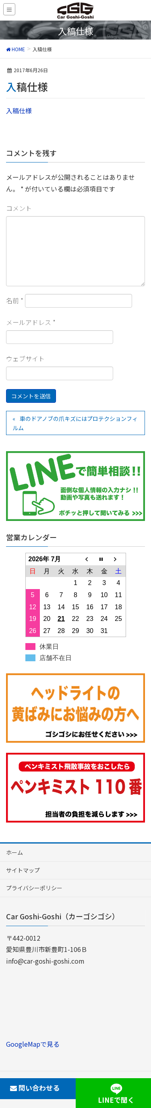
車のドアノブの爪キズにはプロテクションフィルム (75, 423)
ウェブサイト (25, 358)
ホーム (14, 852)
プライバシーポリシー (34, 888)
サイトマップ (23, 870)
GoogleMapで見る (33, 1044)
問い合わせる (35, 1088)
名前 (14, 300)
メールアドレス (31, 322)
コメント (19, 208)
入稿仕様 (19, 110)
